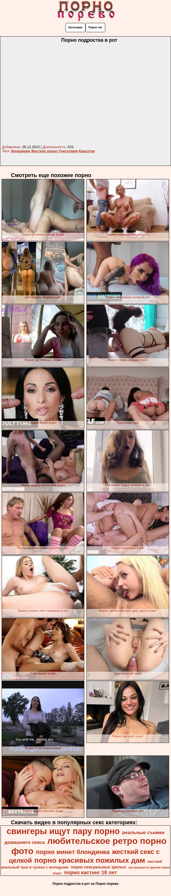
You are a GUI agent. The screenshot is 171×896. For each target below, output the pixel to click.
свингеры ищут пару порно (63, 831)
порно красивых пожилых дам (89, 860)
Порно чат (96, 27)
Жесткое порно (44, 151)
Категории (75, 27)
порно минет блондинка (73, 851)
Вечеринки (20, 151)
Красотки (87, 151)
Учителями (68, 151)
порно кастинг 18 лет (90, 872)
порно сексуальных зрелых (98, 867)
